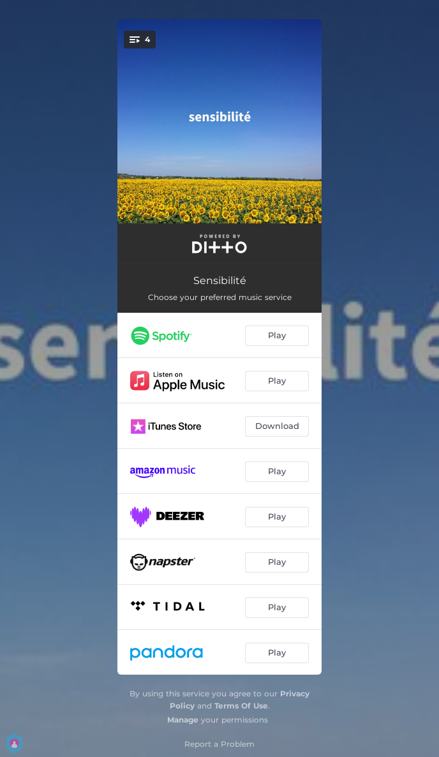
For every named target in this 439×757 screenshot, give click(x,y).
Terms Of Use (241, 705)
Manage (182, 719)
